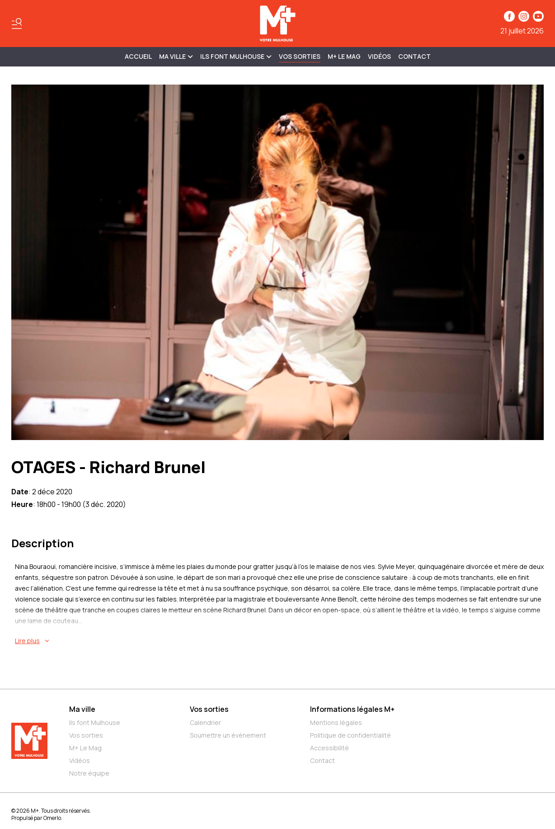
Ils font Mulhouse (94, 722)
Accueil (138, 56)
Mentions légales (336, 722)
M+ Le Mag (344, 56)
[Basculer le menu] (16, 23)
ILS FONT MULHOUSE (236, 56)
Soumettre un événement (228, 735)
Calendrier (205, 722)
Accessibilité (329, 748)
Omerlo (52, 818)
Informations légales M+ (352, 709)
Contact (414, 56)
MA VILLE (176, 56)
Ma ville (82, 709)
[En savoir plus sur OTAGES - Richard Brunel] (279, 640)
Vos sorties (299, 56)
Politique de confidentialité (350, 735)
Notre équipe (89, 773)
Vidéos (379, 56)
